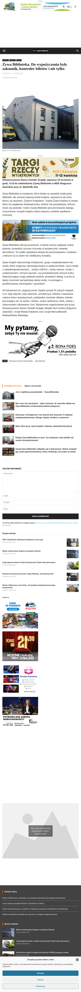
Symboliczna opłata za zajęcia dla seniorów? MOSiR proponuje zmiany (42, 952)
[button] (77, 960)
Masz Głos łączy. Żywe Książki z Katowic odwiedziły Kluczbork (43, 426)
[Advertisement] (40, 29)
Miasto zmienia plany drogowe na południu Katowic (21, 551)
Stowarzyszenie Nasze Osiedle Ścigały (21, 361)
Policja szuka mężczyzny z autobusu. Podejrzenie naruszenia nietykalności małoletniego (35, 909)
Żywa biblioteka (40, 361)
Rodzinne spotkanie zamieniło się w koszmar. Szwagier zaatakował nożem (30, 914)
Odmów (40, 980)
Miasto (19, 60)
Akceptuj (40, 973)
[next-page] (7, 460)
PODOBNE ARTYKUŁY (13, 386)
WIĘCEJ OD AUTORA (33, 386)
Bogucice (12, 60)
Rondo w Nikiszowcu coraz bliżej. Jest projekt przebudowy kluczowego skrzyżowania (33, 898)
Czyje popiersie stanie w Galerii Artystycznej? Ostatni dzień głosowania (28, 562)
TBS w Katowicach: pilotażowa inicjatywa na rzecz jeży (22, 540)
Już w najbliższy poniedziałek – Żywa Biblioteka (37, 392)
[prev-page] (3, 460)
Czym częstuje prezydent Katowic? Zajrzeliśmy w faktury (23, 903)
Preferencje (40, 986)
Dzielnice (5, 60)
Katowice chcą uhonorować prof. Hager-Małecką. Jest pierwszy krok (27, 574)
